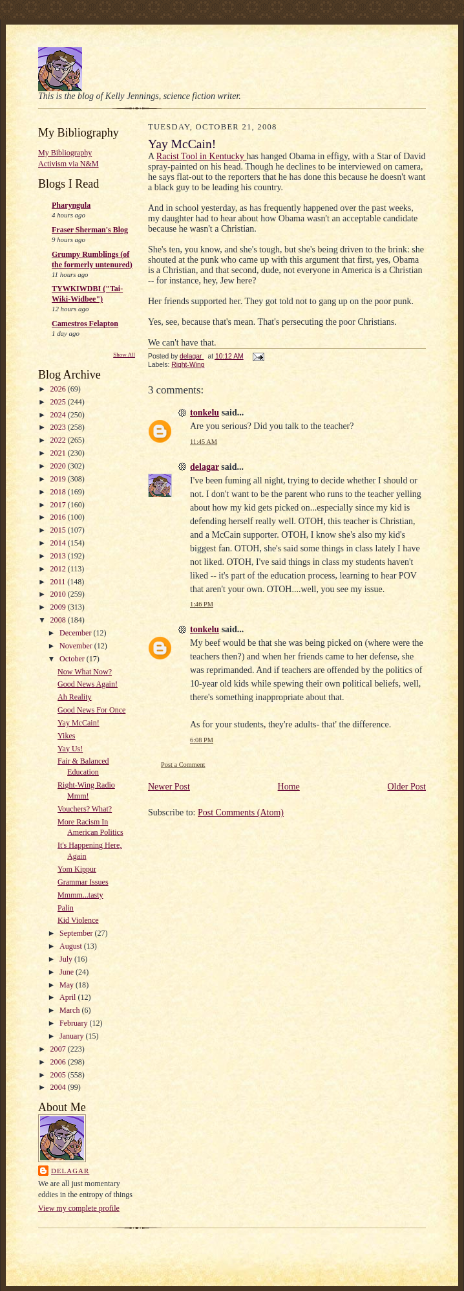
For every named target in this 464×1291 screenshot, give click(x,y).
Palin (66, 907)
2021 (59, 453)
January (72, 1036)
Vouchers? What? (85, 808)
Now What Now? (85, 671)
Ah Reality (74, 696)
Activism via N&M (68, 163)
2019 (59, 478)
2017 (59, 504)
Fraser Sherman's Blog (90, 229)
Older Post (407, 786)
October (73, 658)
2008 (59, 619)
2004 (59, 1087)
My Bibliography (65, 152)
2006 (59, 1061)
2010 (59, 594)
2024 (59, 414)
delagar (70, 1171)
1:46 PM (201, 604)
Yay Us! (70, 748)
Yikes (66, 735)
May (67, 984)
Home (289, 786)
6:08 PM (201, 740)
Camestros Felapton (85, 323)
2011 (59, 581)
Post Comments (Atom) (241, 812)
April (68, 997)
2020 (59, 465)
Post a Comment (183, 764)
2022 (59, 440)
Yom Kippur (77, 869)
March (70, 1010)
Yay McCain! (79, 722)
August (71, 946)
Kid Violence (78, 920)
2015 (59, 530)
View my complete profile (79, 1208)
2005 (59, 1074)
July (66, 959)
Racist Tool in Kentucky (201, 156)
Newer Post (169, 786)
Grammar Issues (83, 882)
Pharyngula (71, 205)
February (74, 1023)
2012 (59, 568)
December (76, 632)
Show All (124, 354)
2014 (59, 542)
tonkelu (204, 412)
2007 (59, 1049)
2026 (59, 388)
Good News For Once (91, 709)
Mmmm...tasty (80, 894)
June (67, 972)
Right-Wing (187, 364)
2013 (59, 555)
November (76, 645)
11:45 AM (203, 441)
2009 (59, 607)
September (76, 933)
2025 (59, 401)
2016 (59, 517)
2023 (59, 427)
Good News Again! (88, 684)
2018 (59, 491)
